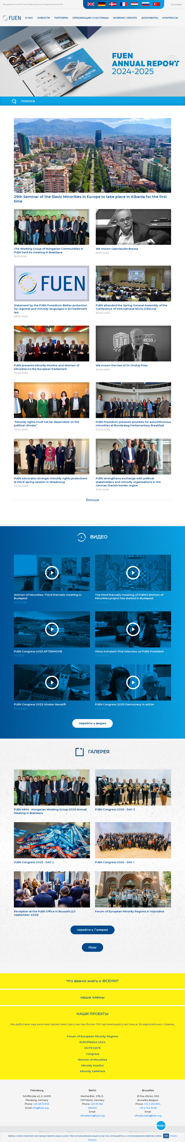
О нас (29, 17)
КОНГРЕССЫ (170, 17)
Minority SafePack (92, 1071)
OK (166, 1135)
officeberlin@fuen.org (92, 1115)
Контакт (176, 4)
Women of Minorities (92, 1059)
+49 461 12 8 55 (41, 1104)
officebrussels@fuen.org (148, 1115)
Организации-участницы (90, 17)
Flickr (92, 947)
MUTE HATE (92, 1048)
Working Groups (125, 17)
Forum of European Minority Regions (92, 1036)
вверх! (160, 1125)
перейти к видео (92, 723)
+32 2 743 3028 (148, 1108)
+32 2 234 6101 (152, 1104)
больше (92, 500)
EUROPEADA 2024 (92, 1042)
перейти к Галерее (92, 930)
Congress (92, 1054)
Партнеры (61, 17)
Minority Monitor (92, 1065)
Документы (149, 17)
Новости (43, 17)
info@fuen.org (41, 1108)
